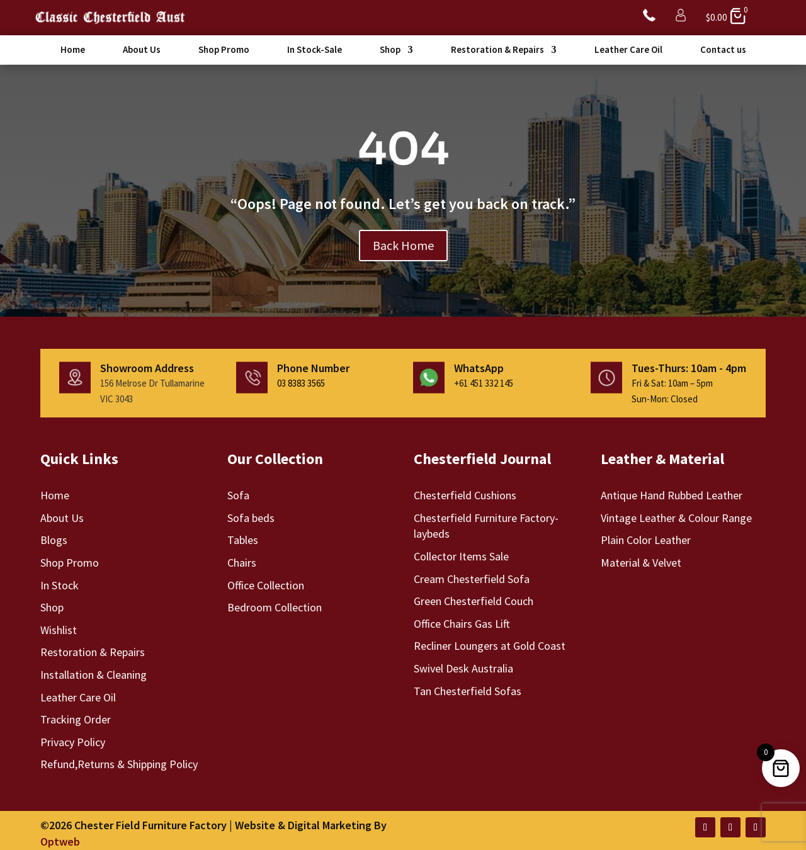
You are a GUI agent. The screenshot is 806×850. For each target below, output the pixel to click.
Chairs (241, 562)
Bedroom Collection (274, 606)
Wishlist (58, 629)
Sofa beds (251, 517)
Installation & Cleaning (93, 674)
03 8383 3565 (301, 382)
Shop (390, 50)
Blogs (53, 539)
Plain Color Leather (646, 539)
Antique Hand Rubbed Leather (671, 494)
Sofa (238, 494)
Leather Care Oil (628, 50)
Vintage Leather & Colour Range (676, 517)
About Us (142, 50)
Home (72, 50)
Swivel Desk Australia (463, 667)
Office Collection (265, 584)
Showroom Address (147, 367)
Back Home (403, 244)
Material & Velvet (641, 562)
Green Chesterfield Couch (473, 600)
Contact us (723, 50)
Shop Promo (223, 50)
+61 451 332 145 (483, 382)
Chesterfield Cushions (465, 494)
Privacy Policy (72, 741)
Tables (242, 539)
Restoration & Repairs (497, 50)
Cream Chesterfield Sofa (472, 578)
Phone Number (313, 367)
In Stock (59, 584)
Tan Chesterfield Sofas (467, 690)
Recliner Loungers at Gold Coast (489, 645)
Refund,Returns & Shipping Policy (119, 763)
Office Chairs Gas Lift (462, 623)
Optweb (60, 841)
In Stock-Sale (314, 50)
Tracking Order (75, 718)
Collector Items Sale (461, 555)
